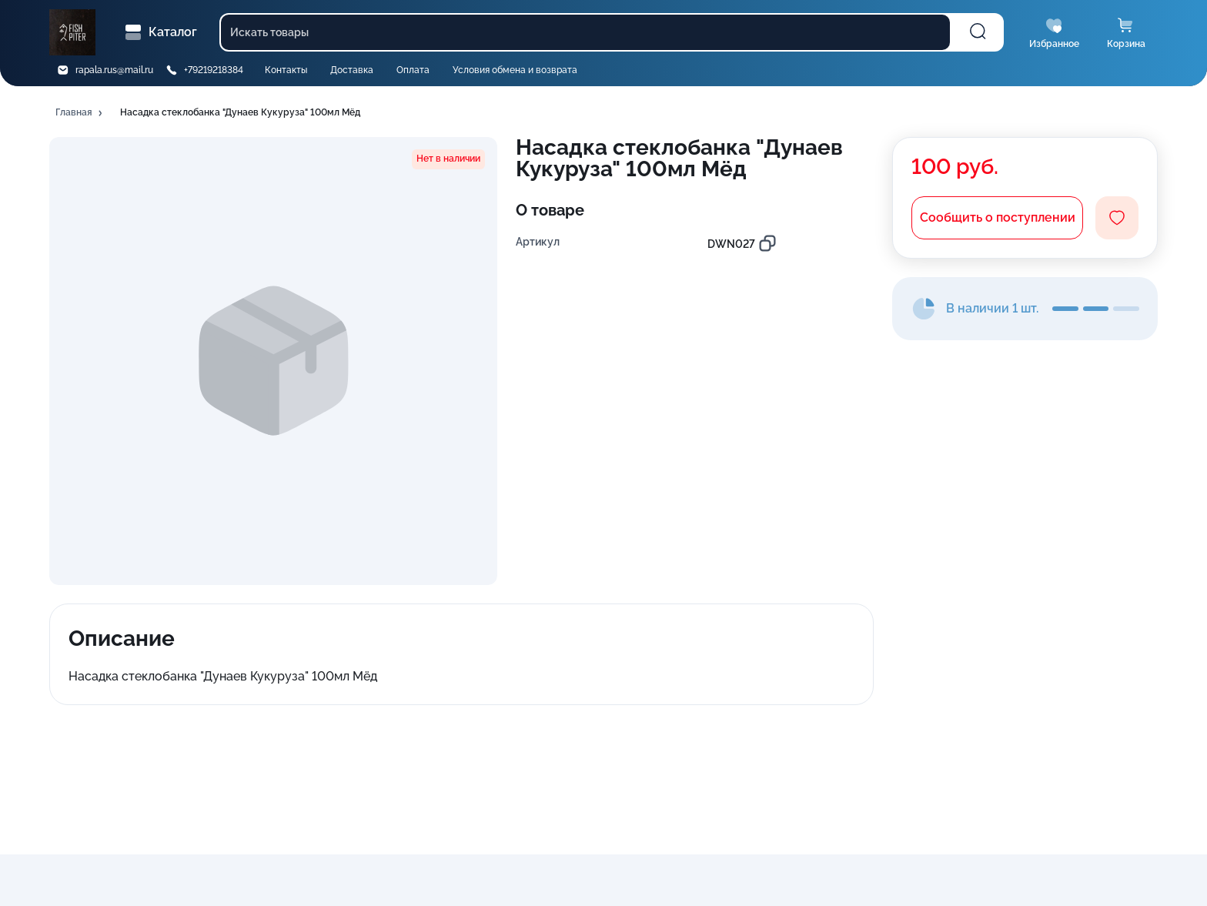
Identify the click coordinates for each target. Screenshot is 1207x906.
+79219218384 (213, 70)
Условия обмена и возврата (515, 70)
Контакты (286, 70)
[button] (80, 113)
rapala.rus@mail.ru (114, 70)
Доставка (351, 70)
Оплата (413, 70)
